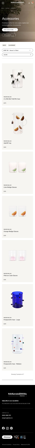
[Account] (29, 3)
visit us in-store (10, 29)
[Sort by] (20, 50)
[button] (32, 3)
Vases (4, 45)
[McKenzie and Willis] (17, 3)
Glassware (12, 45)
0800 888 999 (6, 415)
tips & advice (9, 35)
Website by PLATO (25, 444)
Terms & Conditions (6, 444)
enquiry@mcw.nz (7, 418)
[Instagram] (7, 428)
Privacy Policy (16, 444)
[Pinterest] (11, 428)
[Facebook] (3, 428)
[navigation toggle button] (3, 3)
